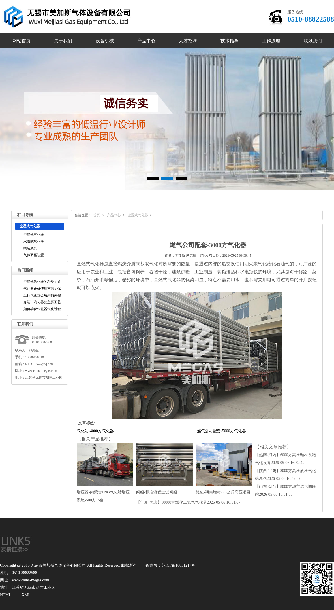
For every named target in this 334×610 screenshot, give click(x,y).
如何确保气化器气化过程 (42, 309)
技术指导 (229, 40)
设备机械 (105, 40)
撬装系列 (30, 248)
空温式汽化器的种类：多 (42, 282)
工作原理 (271, 40)
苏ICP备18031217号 (178, 565)
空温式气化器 (33, 235)
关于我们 (63, 40)
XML (26, 595)
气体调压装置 (33, 255)
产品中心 (146, 40)
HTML (5, 595)
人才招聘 (188, 40)
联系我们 (313, 40)
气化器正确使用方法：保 (42, 289)
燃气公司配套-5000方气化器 (221, 431)
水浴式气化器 (33, 241)
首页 (96, 215)
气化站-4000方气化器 (95, 431)
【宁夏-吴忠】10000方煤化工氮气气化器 (188, 502)
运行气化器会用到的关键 (42, 295)
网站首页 (21, 40)
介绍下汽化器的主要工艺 (42, 302)
